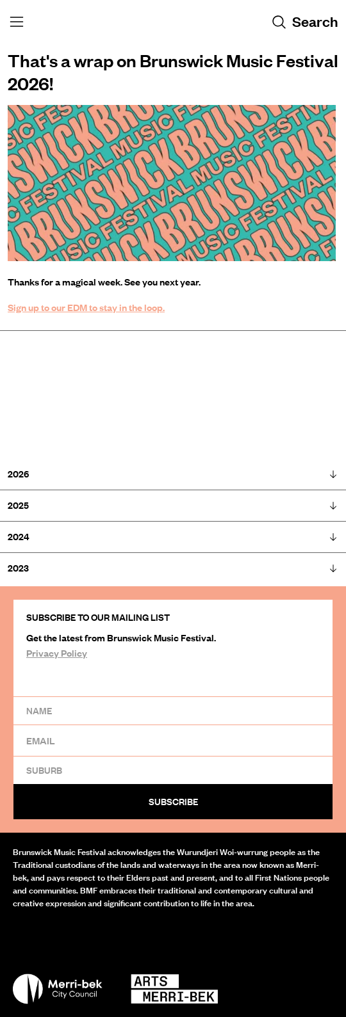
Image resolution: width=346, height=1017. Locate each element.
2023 (173, 568)
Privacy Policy (56, 652)
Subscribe (173, 802)
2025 (173, 505)
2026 (173, 474)
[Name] (173, 710)
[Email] (173, 740)
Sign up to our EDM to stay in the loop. (86, 307)
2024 (173, 537)
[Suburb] (173, 770)
